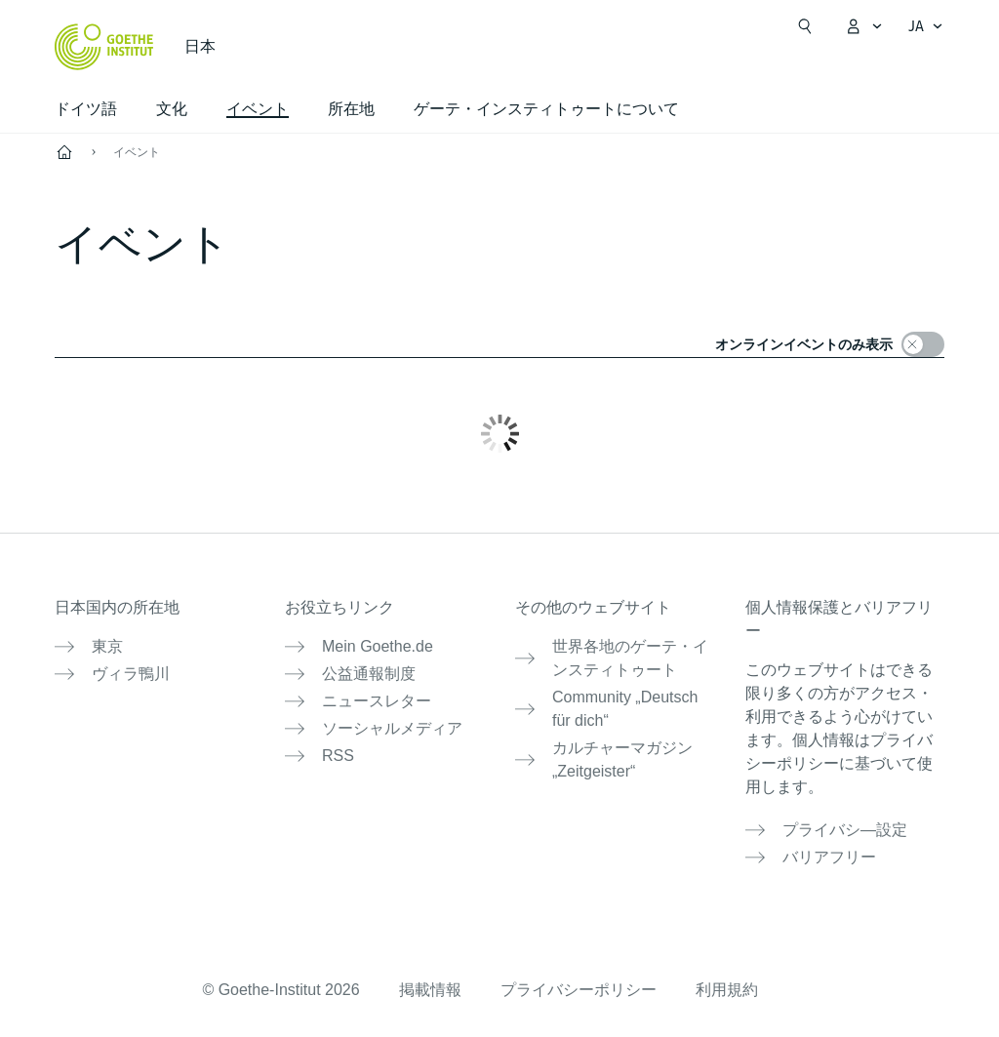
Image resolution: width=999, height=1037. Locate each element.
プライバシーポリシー (578, 989)
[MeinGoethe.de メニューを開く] (863, 26)
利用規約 (727, 989)
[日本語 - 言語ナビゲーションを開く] (925, 26)
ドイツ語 (86, 109)
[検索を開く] (804, 26)
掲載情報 (430, 989)
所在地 (351, 109)
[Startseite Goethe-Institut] (104, 46)
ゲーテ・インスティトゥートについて (546, 109)
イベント (136, 152)
